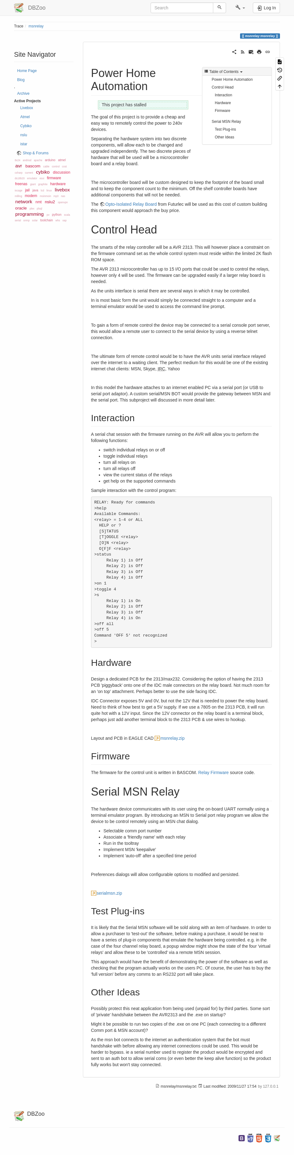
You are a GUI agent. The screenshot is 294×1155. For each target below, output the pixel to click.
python (56, 214)
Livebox (26, 108)
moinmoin (45, 196)
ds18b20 (20, 178)
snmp (26, 220)
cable (46, 166)
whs (57, 220)
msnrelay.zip (172, 738)
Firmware (222, 110)
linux (49, 190)
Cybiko (25, 126)
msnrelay (36, 26)
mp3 (56, 196)
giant (33, 184)
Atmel (25, 117)
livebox (62, 189)
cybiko (43, 172)
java (35, 190)
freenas (21, 184)
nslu (23, 135)
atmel (62, 160)
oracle (21, 208)
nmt (39, 202)
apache (38, 160)
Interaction (223, 95)
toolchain (46, 220)
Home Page (27, 71)
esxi (42, 178)
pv (48, 214)
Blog (21, 80)
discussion (61, 172)
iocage (18, 190)
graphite (42, 184)
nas (63, 196)
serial (18, 220)
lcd (42, 190)
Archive (23, 93)
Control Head (223, 87)
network (23, 201)
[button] (240, 8)
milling (18, 196)
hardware (58, 184)
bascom (33, 166)
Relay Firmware (213, 772)
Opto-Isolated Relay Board (131, 204)
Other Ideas (224, 137)
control (56, 166)
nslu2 (50, 202)
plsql (39, 208)
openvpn (63, 202)
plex (32, 208)
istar (23, 144)
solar (35, 220)
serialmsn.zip (109, 893)
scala (67, 214)
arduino (50, 160)
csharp (18, 172)
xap (64, 220)
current (29, 172)
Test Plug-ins (225, 129)
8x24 (17, 160)
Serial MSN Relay (226, 121)
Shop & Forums (36, 153)
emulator (32, 178)
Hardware (223, 103)
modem (31, 196)
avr (18, 165)
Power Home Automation (232, 79)
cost (64, 166)
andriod (27, 160)
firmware (54, 178)
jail (27, 190)
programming (29, 214)
